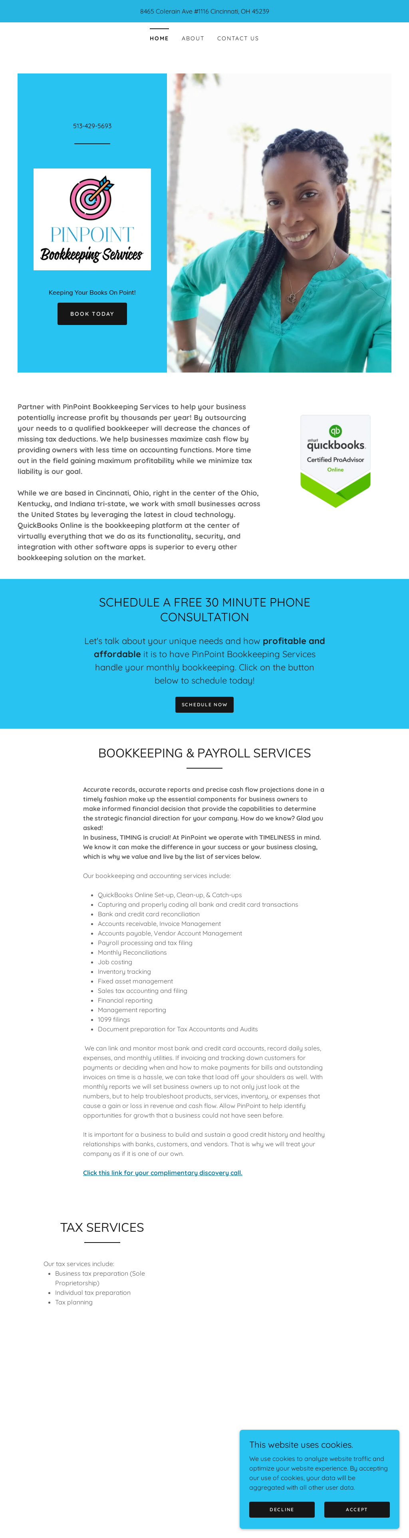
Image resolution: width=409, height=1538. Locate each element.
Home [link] (159, 38)
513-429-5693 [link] (92, 126)
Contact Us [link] (238, 38)
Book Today (92, 313)
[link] (92, 218)
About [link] (193, 38)
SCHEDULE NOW (205, 705)
